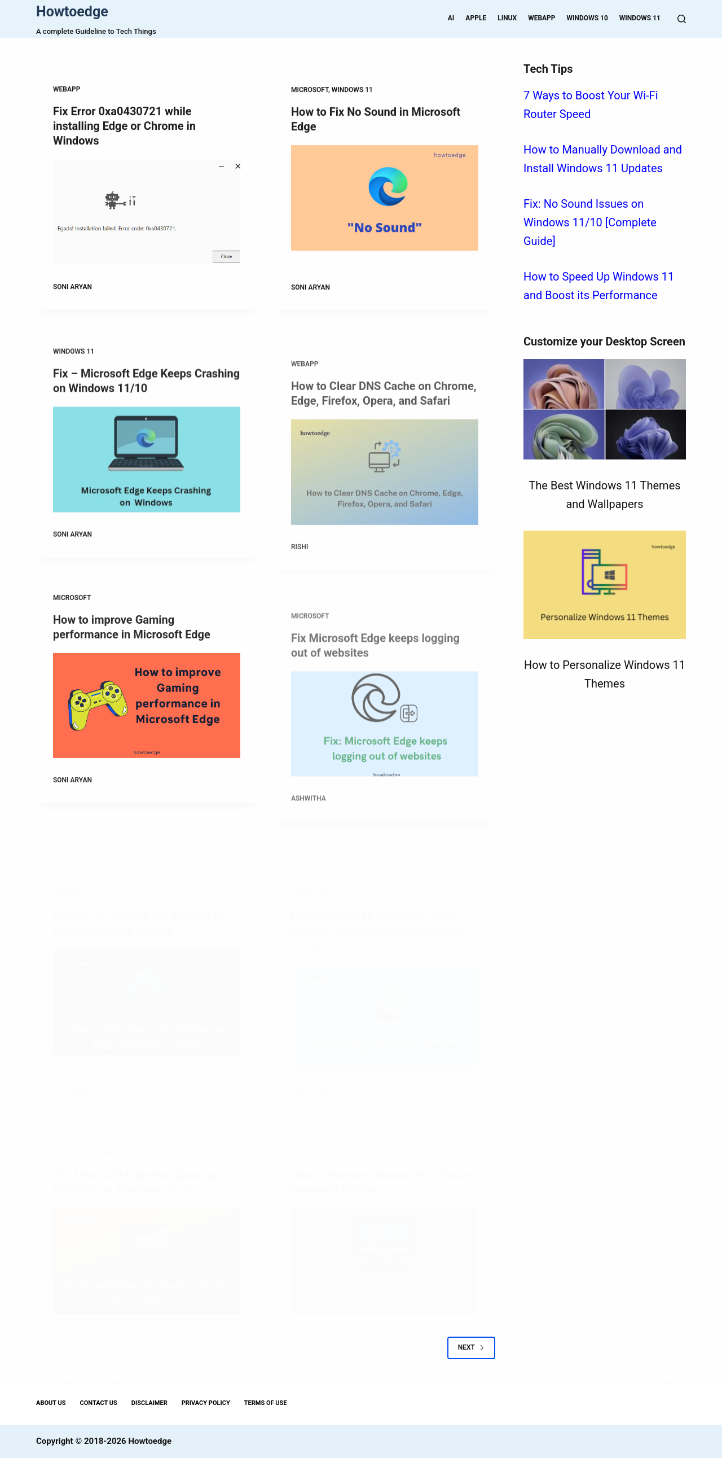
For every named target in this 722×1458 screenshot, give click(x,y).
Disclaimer (149, 1403)
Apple (475, 18)
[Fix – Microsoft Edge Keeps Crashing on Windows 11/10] (146, 467)
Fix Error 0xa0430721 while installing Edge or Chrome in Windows (124, 126)
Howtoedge (72, 11)
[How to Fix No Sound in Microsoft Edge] (384, 199)
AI (451, 18)
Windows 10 (587, 18)
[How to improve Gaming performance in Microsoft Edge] (146, 716)
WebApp (541, 18)
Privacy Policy (206, 1403)
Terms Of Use (265, 1403)
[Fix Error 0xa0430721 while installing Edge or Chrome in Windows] (146, 212)
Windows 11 (640, 18)
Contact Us (98, 1403)
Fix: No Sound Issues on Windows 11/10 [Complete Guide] (590, 222)
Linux (507, 18)
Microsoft (309, 91)
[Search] (681, 19)
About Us (51, 1403)
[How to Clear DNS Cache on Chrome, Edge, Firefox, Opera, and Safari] (384, 506)
